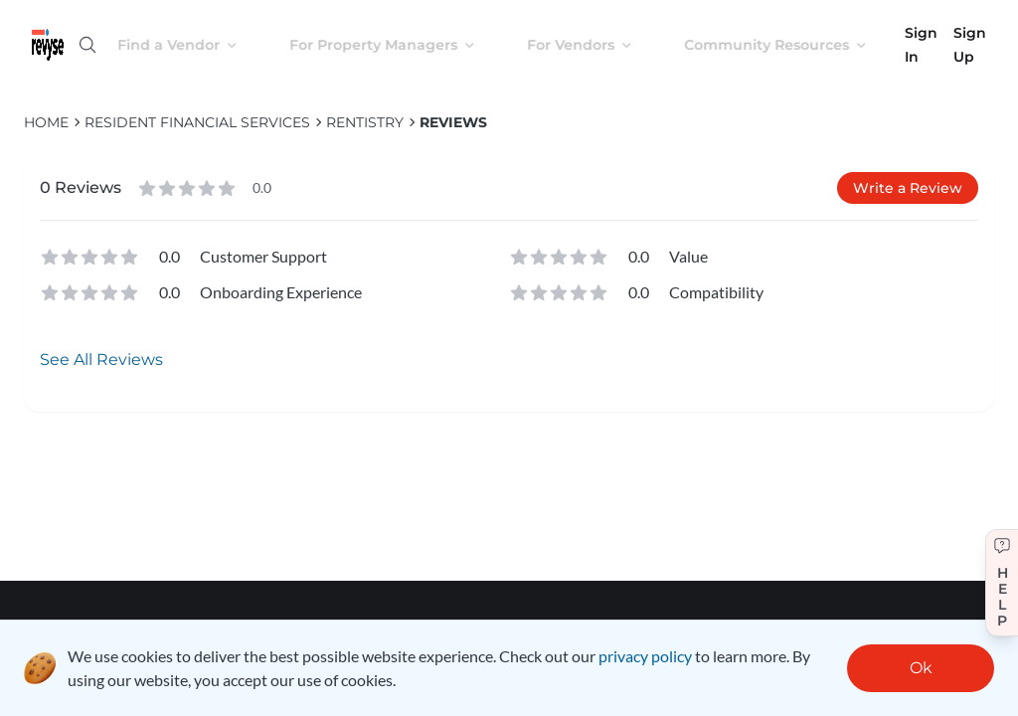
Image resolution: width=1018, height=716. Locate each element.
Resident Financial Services (197, 122)
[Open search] (87, 45)
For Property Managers (398, 45)
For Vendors (595, 45)
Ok (921, 667)
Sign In (921, 45)
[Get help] (1001, 582)
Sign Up (969, 45)
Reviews (453, 122)
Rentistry (365, 122)
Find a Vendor (193, 45)
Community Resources (791, 45)
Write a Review (907, 188)
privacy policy (645, 655)
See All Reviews (101, 359)
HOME (46, 122)
